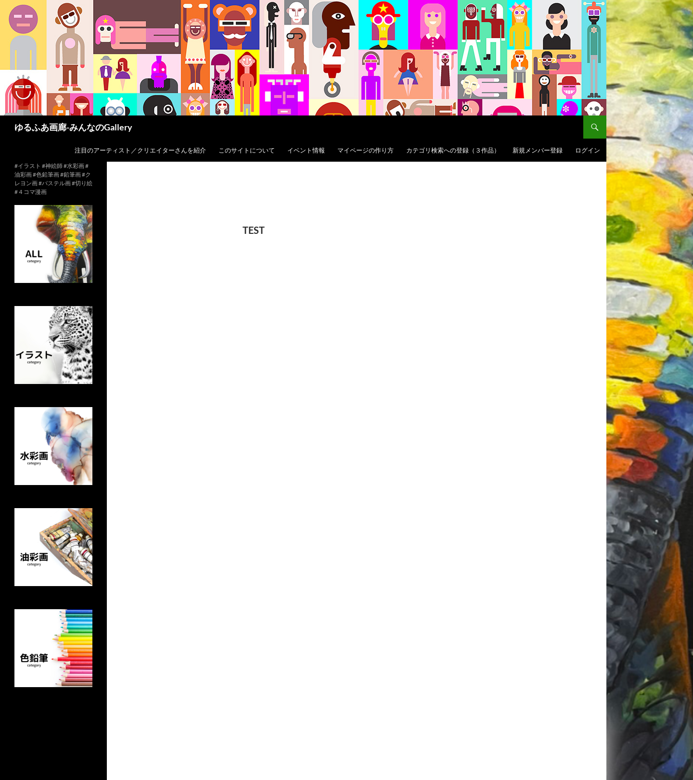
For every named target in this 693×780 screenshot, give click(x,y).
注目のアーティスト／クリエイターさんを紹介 (140, 150)
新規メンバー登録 (538, 150)
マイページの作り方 (365, 150)
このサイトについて (246, 150)
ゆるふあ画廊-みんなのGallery (73, 127)
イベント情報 (306, 150)
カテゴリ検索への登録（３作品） (453, 150)
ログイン (587, 150)
